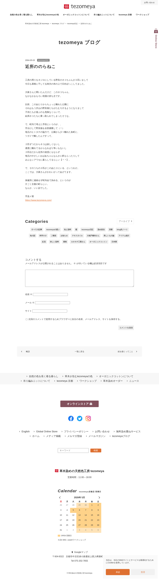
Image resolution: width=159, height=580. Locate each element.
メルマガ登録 (74, 439)
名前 (28, 297)
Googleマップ (81, 555)
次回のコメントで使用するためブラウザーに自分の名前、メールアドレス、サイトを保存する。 (75, 322)
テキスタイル (77, 236)
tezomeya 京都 (125, 15)
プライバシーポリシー (76, 435)
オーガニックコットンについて (76, 15)
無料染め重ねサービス (128, 435)
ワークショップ (142, 15)
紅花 (44, 242)
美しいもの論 (109, 236)
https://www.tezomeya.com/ (38, 200)
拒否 (143, 572)
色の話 (32, 236)
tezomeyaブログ (121, 439)
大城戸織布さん (93, 236)
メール (29, 306)
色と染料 (67, 230)
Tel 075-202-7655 (79, 564)
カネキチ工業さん (78, 242)
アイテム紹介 (124, 236)
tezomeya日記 (43, 60)
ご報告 (53, 236)
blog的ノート (122, 230)
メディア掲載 (53, 439)
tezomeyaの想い (53, 230)
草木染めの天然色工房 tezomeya (79, 6)
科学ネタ (43, 236)
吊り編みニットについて (104, 15)
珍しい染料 (54, 242)
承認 (118, 572)
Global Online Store (46, 435)
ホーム (36, 439)
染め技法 (101, 230)
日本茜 (114, 242)
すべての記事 (36, 230)
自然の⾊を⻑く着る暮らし (21, 15)
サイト (28, 314)
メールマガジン (97, 439)
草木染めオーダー (113, 384)
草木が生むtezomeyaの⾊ (48, 15)
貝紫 (111, 230)
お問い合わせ (149, 2)
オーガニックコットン (98, 242)
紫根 (65, 242)
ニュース (134, 384)
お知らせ (64, 236)
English (26, 435)
